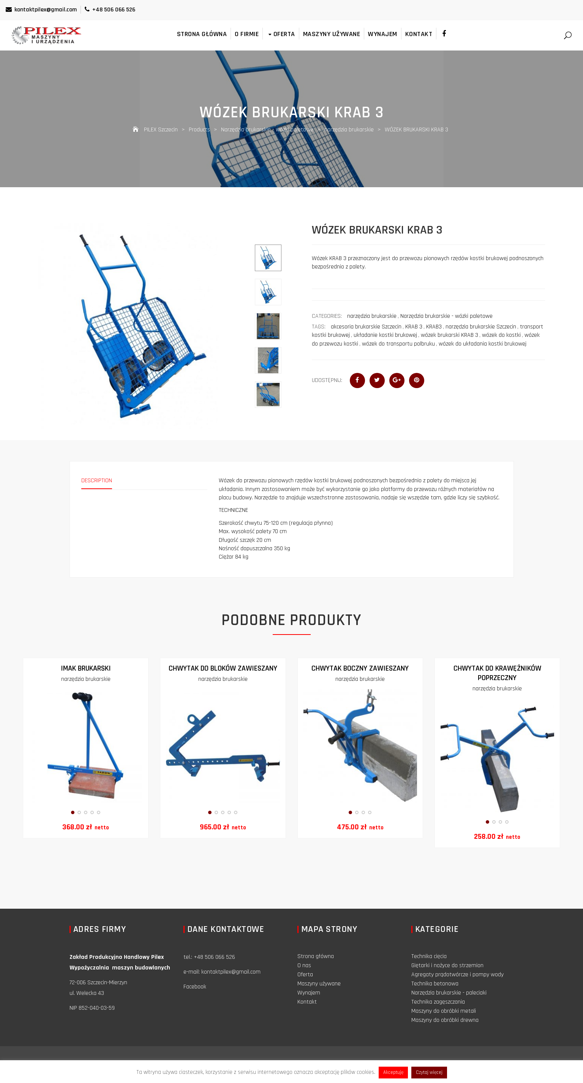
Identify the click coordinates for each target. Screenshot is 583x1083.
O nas (304, 965)
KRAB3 (434, 327)
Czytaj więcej (429, 1072)
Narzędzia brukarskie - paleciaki (449, 993)
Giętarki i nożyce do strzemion (447, 965)
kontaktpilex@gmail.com (41, 10)
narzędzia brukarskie (372, 316)
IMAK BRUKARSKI (86, 668)
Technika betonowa (434, 984)
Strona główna (202, 34)
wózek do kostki (501, 335)
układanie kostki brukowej (385, 335)
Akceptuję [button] (393, 1072)
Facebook (194, 987)
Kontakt (419, 34)
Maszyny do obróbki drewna (445, 1020)
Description (96, 481)
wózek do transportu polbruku (398, 344)
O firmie (247, 34)
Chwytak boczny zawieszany (360, 668)
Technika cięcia (429, 956)
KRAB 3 (413, 327)
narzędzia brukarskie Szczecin (481, 327)
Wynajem (382, 34)
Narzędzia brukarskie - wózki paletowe (446, 316)
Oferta (281, 34)
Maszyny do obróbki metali (443, 1011)
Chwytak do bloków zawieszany (223, 668)
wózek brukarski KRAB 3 (449, 335)
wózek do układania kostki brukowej (482, 344)
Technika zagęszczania (438, 1002)
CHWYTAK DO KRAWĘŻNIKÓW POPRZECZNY (497, 673)
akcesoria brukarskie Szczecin (366, 327)
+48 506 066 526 (110, 10)
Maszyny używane (331, 34)
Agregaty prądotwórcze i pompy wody (457, 975)
